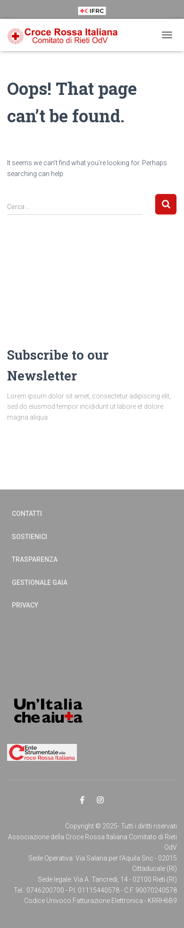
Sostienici (29, 536)
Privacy (25, 605)
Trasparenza (35, 559)
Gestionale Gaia (39, 582)
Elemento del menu (83, 800)
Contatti (27, 513)
